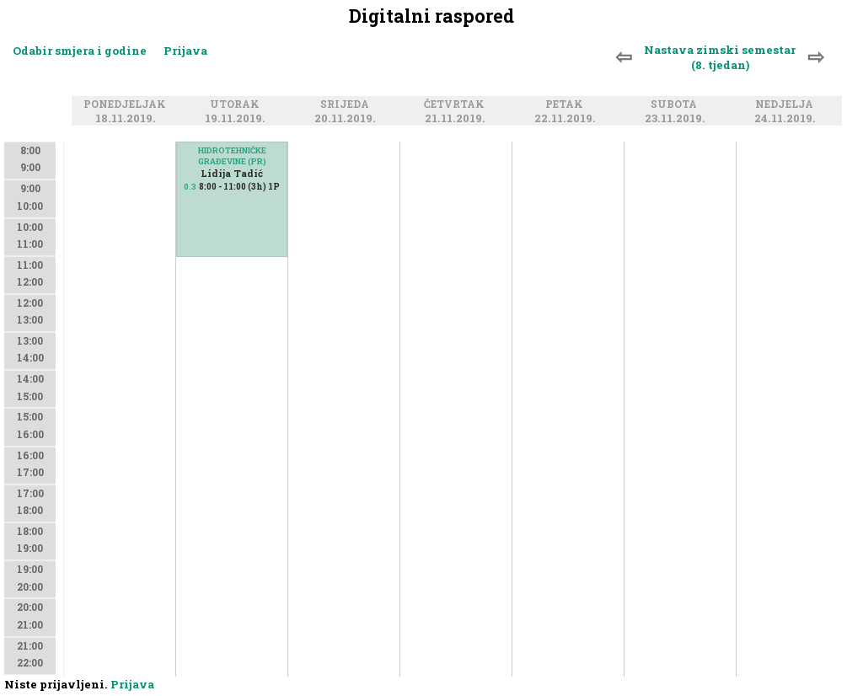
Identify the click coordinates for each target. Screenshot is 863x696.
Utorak (237, 104)
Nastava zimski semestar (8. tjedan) (720, 57)
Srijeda (347, 104)
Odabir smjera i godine (80, 50)
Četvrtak (457, 104)
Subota (676, 104)
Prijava (185, 50)
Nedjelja (786, 104)
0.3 (190, 186)
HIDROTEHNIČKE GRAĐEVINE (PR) (232, 156)
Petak (566, 104)
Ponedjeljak (127, 104)
